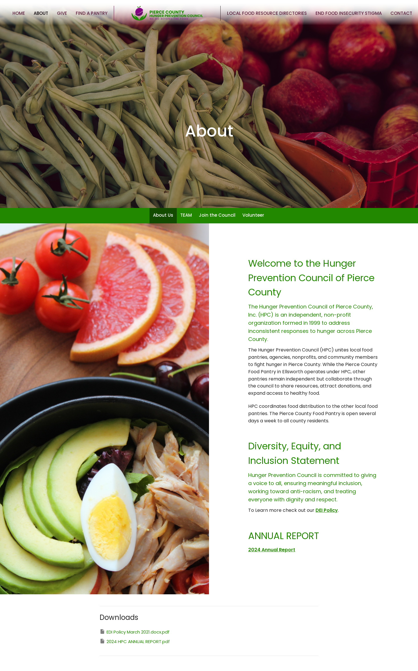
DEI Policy (327, 510)
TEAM (186, 215)
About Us (163, 215)
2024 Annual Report (271, 549)
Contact (401, 13)
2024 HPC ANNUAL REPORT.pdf (135, 641)
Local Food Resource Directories (267, 13)
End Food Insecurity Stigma (349, 13)
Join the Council (217, 215)
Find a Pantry (91, 13)
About (41, 13)
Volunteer (253, 215)
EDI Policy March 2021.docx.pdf (135, 632)
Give (62, 13)
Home (18, 13)
